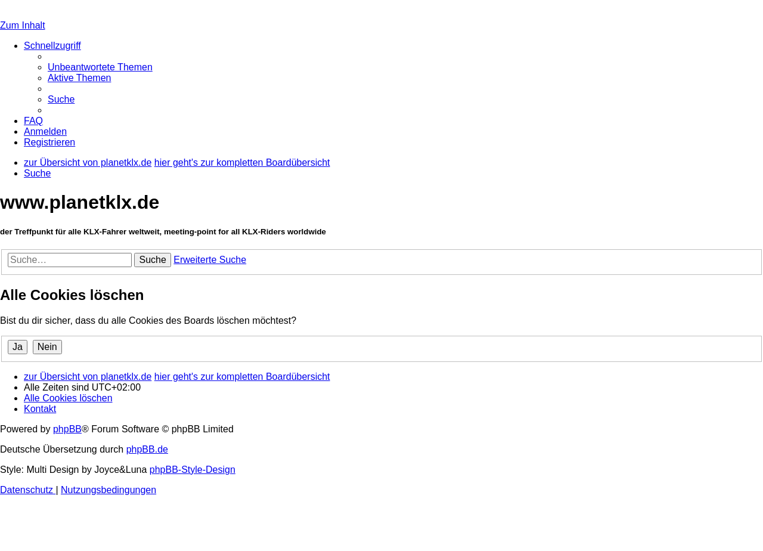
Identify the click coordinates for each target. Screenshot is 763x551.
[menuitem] (100, 67)
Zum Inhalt (22, 25)
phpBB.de (147, 449)
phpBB (67, 429)
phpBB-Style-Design (192, 470)
